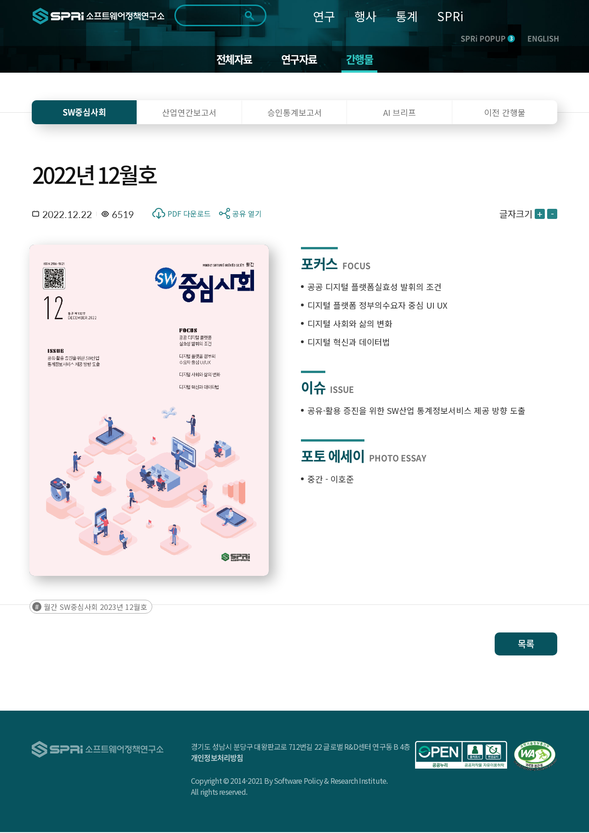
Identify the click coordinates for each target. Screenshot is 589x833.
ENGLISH (543, 38)
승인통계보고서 (294, 113)
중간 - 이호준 (330, 480)
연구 (324, 15)
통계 (407, 15)
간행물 (361, 60)
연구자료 (299, 60)
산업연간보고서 (189, 113)
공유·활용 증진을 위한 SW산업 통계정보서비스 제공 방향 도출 (416, 411)
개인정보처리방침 (217, 758)
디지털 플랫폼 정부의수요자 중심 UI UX (377, 306)
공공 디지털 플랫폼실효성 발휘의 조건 (374, 287)
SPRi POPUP (488, 38)
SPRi (450, 15)
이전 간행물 (504, 113)
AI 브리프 (399, 113)
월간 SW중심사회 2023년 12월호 (95, 607)
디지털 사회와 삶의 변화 (350, 324)
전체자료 (232, 60)
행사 (365, 15)
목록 (526, 644)
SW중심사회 (84, 113)
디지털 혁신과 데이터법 (348, 343)
